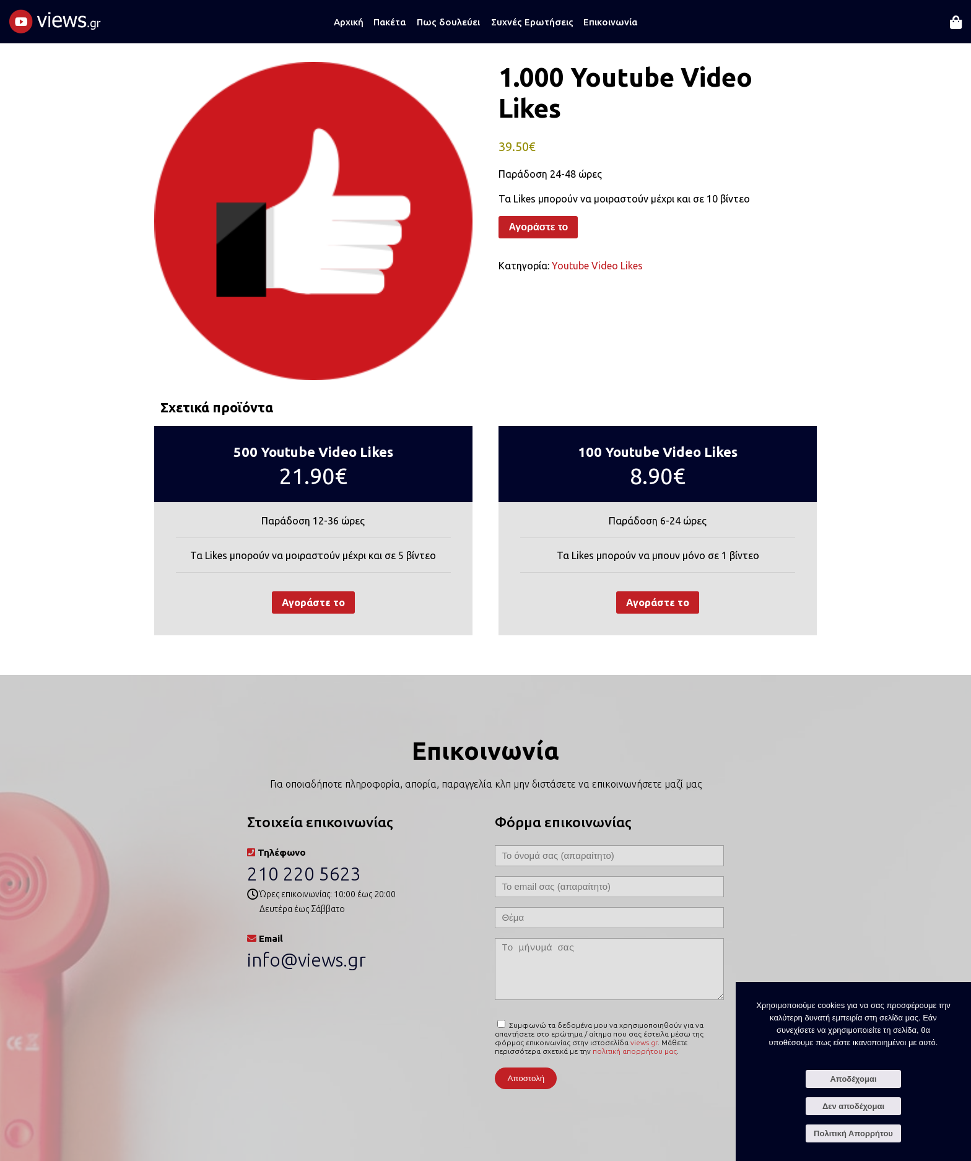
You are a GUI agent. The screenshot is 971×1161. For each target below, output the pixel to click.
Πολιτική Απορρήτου (853, 1133)
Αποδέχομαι (853, 1079)
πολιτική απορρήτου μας (635, 1051)
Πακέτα (389, 22)
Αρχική (349, 22)
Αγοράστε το (538, 227)
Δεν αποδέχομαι (853, 1106)
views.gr (644, 1042)
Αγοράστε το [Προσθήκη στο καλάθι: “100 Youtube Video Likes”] (657, 602)
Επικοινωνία (610, 22)
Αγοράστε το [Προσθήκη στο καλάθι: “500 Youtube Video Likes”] (313, 602)
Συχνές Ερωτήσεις (532, 22)
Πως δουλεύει (448, 22)
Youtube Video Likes (597, 265)
